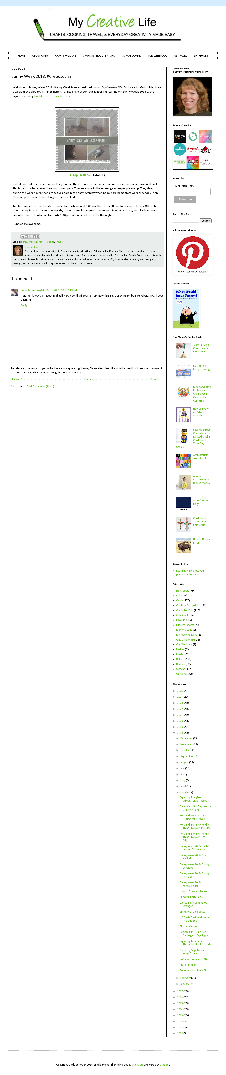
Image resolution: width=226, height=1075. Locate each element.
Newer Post (19, 379)
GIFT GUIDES (201, 55)
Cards (179, 600)
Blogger (165, 1064)
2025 (180, 691)
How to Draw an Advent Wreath (201, 412)
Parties (180, 649)
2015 (180, 1003)
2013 (180, 1015)
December (186, 738)
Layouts (40, 242)
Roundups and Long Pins (194, 970)
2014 (180, 1009)
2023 (180, 703)
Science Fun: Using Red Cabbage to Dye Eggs (194, 934)
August (184, 762)
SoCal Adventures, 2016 (194, 959)
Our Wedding (184, 644)
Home (87, 379)
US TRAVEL (180, 55)
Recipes (180, 664)
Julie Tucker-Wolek (33, 290)
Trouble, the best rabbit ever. (52, 96)
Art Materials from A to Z (200, 457)
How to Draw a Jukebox (193, 891)
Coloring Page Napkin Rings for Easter (192, 952)
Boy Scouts (182, 590)
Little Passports (185, 625)
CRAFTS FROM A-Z (65, 55)
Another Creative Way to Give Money (201, 480)
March (184, 792)
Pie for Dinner (188, 964)
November (186, 744)
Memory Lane (184, 630)
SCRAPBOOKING (132, 55)
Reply (24, 305)
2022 (180, 709)
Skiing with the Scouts (192, 911)
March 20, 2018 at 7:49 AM (61, 290)
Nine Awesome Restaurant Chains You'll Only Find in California (202, 393)
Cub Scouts (182, 615)
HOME (21, 55)
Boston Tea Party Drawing (201, 367)
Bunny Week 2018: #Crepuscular (190, 884)
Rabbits (50, 242)
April (183, 786)
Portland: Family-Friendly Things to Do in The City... (194, 837)
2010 (180, 1033)
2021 (180, 715)
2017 (180, 991)
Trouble (59, 242)
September (187, 756)
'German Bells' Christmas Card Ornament (202, 348)
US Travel (181, 673)
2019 (180, 727)
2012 (180, 1021)
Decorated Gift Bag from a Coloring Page (195, 808)
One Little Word (185, 639)
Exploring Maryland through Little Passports (195, 799)
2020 (180, 721)
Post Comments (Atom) (40, 386)
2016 (180, 997)
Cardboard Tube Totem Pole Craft (200, 522)
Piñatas (180, 654)
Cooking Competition (188, 605)
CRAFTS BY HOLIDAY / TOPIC (99, 55)
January (185, 984)
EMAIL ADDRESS (184, 186)
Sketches (181, 669)
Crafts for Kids (184, 610)
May (183, 780)
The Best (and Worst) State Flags (201, 501)
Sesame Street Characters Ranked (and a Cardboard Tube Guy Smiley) (193, 438)
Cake (179, 595)
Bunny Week (28, 242)
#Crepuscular (79, 175)
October (185, 750)
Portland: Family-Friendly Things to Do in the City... (196, 826)
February (185, 978)
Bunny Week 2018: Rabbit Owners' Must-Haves (194, 848)
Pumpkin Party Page (191, 897)
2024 (180, 697)
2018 (180, 733)
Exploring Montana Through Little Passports (195, 943)
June (183, 774)
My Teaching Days (186, 634)
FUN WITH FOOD (158, 55)
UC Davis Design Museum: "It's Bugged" (195, 919)
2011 (180, 1027)
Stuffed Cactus (188, 926)
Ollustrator (138, 1064)
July (182, 768)
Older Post (156, 379)
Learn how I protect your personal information (190, 572)
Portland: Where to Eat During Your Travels (193, 817)
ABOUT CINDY (40, 55)
